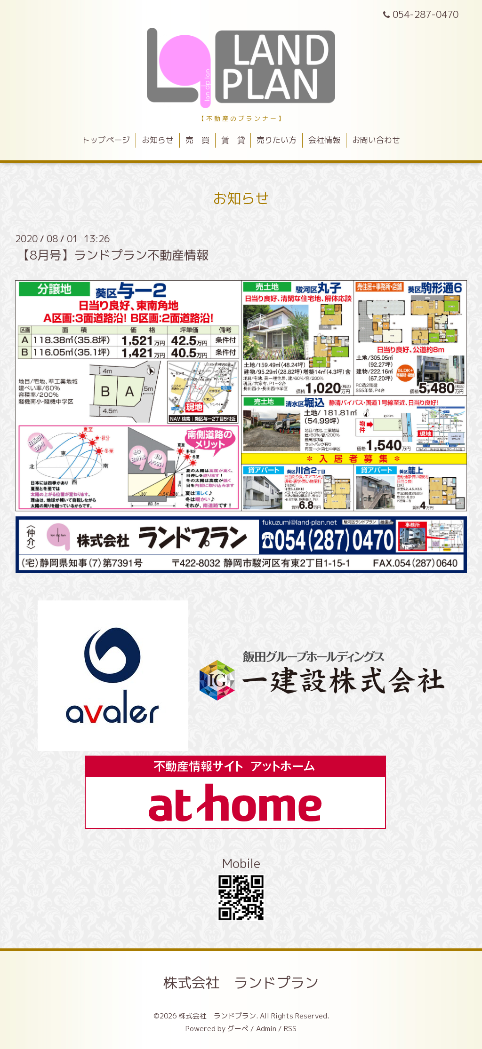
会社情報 (324, 139)
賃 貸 (233, 139)
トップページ (106, 139)
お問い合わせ (376, 139)
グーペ (238, 1028)
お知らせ (158, 139)
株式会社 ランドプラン (241, 983)
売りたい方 (277, 139)
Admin (266, 1028)
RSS (290, 1028)
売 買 (197, 139)
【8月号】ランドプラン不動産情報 (113, 254)
